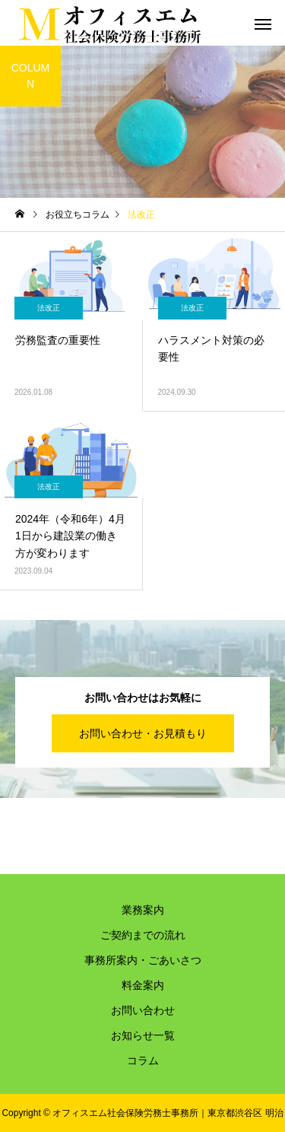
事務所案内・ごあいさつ (142, 960)
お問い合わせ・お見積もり (143, 733)
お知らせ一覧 (143, 1035)
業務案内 (143, 910)
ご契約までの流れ (142, 935)
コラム (143, 1060)
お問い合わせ (143, 1010)
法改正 (48, 308)
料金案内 (143, 985)
